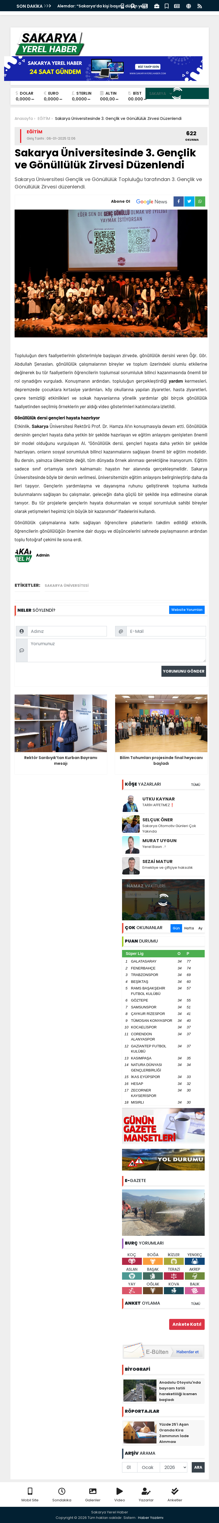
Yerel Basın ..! (154, 846)
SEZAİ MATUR (157, 861)
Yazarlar (146, 1495)
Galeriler (93, 1495)
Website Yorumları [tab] (186, 609)
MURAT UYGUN (159, 840)
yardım (176, 380)
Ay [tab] (200, 928)
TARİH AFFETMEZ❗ (158, 805)
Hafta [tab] (189, 928)
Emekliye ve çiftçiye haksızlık (167, 867)
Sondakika (61, 1495)
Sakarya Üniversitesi (67, 585)
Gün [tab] (176, 928)
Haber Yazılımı (150, 1517)
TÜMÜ (195, 784)
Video (119, 1495)
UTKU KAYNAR (158, 799)
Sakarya (40, 426)
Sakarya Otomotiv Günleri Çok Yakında (169, 828)
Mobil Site (30, 1495)
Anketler (174, 1495)
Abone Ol (142, 201)
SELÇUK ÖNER (157, 820)
